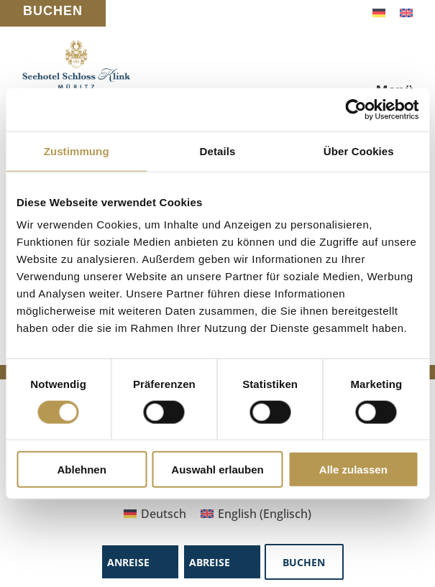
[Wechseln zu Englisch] (406, 12)
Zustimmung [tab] (76, 150)
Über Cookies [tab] (359, 150)
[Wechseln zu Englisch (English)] (256, 513)
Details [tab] (218, 150)
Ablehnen (82, 469)
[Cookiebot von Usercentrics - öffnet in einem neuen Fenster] (355, 109)
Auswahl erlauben (217, 469)
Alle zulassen (353, 469)
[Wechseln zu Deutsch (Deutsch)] (154, 513)
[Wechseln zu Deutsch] (379, 12)
